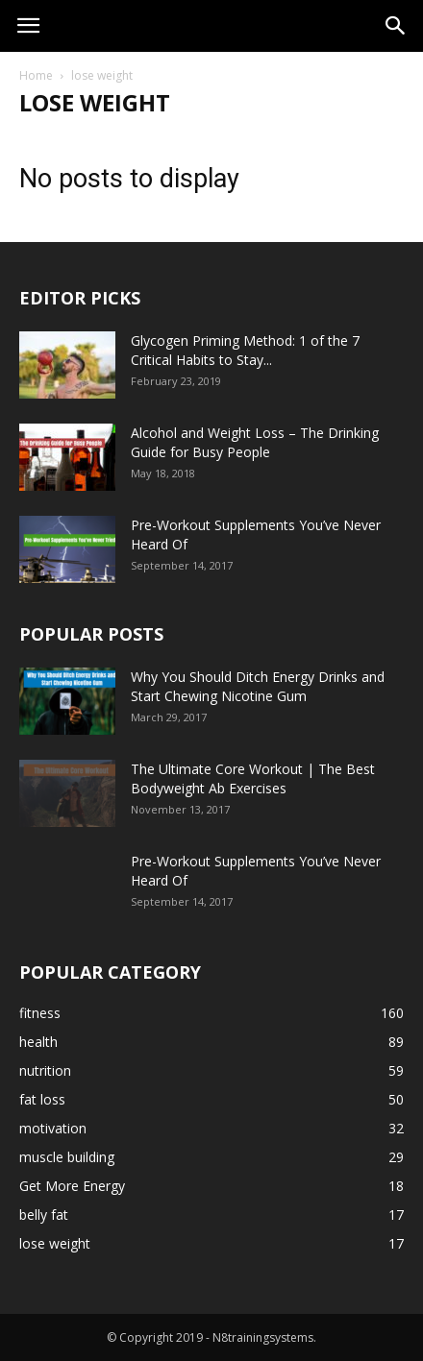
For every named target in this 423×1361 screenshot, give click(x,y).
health (38, 1042)
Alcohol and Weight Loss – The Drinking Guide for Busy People (255, 442)
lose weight (54, 1243)
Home (36, 75)
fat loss (42, 1099)
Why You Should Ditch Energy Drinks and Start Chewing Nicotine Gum (258, 686)
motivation (53, 1128)
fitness (40, 1013)
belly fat (43, 1214)
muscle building (66, 1157)
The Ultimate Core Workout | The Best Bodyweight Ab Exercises (253, 778)
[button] (396, 26)
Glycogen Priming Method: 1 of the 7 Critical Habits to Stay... (245, 350)
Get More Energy (72, 1186)
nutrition (45, 1070)
